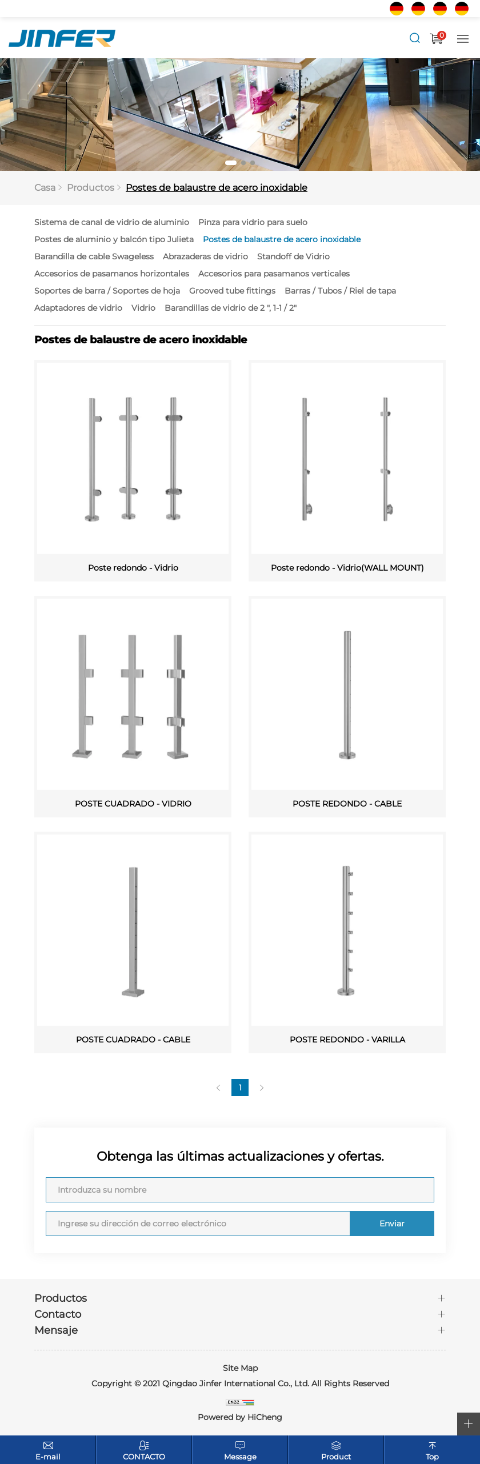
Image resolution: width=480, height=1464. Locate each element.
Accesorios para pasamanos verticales (274, 274)
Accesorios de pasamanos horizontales (111, 274)
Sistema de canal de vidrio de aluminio (111, 223)
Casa (44, 188)
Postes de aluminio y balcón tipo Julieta (114, 240)
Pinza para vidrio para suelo (252, 223)
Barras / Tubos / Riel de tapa (340, 291)
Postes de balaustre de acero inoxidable (216, 188)
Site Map (240, 1368)
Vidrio (143, 308)
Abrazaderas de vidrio (205, 257)
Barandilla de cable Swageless (94, 257)
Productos (90, 188)
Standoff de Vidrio (293, 257)
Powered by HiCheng (240, 1418)
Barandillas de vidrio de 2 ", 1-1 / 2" (231, 308)
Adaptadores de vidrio (78, 308)
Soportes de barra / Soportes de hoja (107, 291)
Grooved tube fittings (232, 291)
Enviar (391, 1224)
